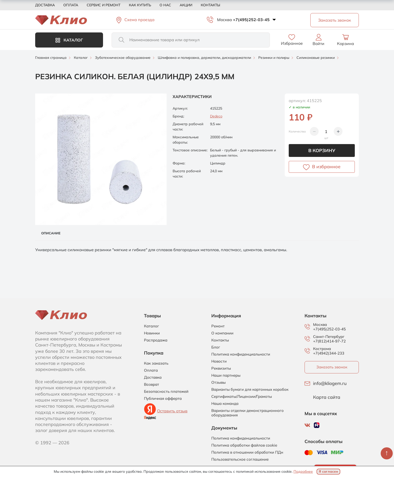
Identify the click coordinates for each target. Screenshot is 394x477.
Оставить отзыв (172, 410)
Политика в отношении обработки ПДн (247, 452)
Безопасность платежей (166, 391)
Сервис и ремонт (103, 5)
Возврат (151, 384)
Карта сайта (326, 397)
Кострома (322, 348)
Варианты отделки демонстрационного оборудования (247, 412)
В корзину (321, 150)
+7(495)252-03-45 (251, 19)
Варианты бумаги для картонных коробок (249, 389)
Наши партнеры (225, 375)
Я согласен (328, 471)
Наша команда (224, 403)
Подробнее (303, 471)
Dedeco (216, 116)
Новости (219, 361)
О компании (222, 333)
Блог (215, 347)
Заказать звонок (331, 367)
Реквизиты (221, 368)
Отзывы (218, 382)
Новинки (152, 333)
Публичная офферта (163, 398)
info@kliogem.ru (330, 383)
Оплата (70, 5)
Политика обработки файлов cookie (244, 445)
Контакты (210, 5)
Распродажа (155, 340)
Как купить (140, 5)
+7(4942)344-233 (328, 353)
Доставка (45, 5)
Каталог (69, 39)
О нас (165, 5)
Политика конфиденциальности (240, 354)
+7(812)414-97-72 (329, 341)
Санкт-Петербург (328, 336)
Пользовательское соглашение (240, 459)
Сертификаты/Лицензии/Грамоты (241, 396)
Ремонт (218, 326)
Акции (186, 5)
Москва (224, 19)
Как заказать (156, 363)
